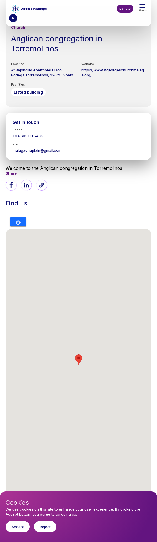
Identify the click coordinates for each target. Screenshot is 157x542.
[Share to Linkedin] (26, 185)
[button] (41, 185)
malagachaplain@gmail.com (37, 150)
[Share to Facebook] (11, 185)
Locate (18, 221)
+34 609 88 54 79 (28, 136)
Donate (125, 9)
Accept (17, 526)
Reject (45, 526)
